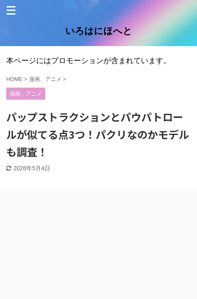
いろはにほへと (98, 31)
